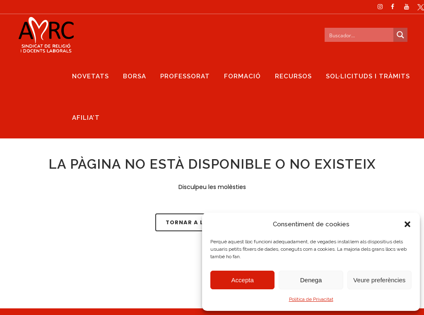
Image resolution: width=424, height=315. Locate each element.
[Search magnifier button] (391, 35)
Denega (311, 280)
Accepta (242, 280)
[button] (407, 224)
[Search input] (350, 34)
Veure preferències (379, 280)
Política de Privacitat (311, 299)
